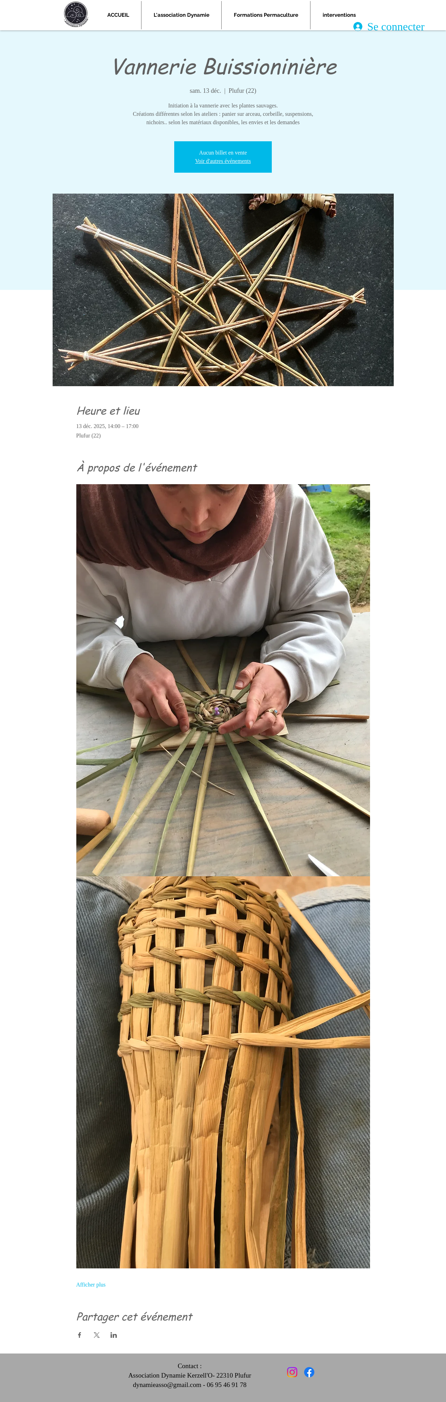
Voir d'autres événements (223, 161)
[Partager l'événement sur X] (96, 1335)
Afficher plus (91, 1285)
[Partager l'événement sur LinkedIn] (113, 1335)
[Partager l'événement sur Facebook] (79, 1335)
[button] (266, 15)
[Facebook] (309, 1372)
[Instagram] (292, 1372)
